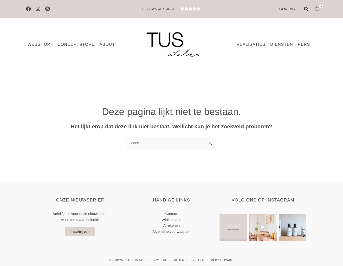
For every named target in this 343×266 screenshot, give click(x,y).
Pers (304, 44)
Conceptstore (76, 44)
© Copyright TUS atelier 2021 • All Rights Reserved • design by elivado (171, 260)
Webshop (40, 44)
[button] (306, 9)
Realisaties (250, 44)
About (107, 44)
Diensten (281, 44)
